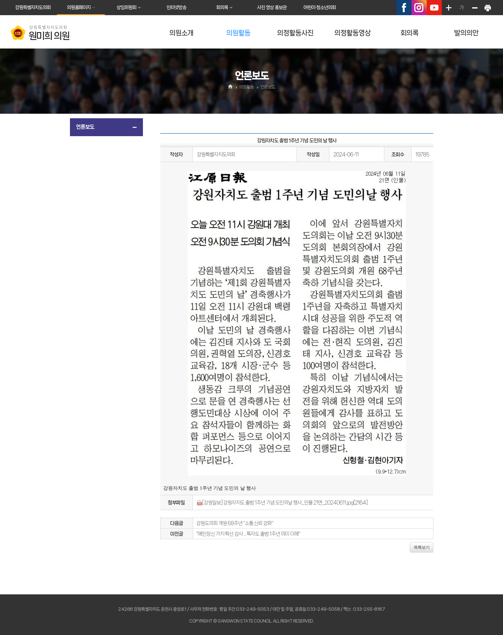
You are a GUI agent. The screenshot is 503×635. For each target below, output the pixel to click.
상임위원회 (126, 7)
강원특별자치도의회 (33, 7)
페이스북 (404, 7)
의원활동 (238, 33)
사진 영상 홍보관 (271, 7)
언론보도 (85, 126)
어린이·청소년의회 (319, 7)
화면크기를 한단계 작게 (474, 7)
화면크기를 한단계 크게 (448, 7)
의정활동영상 (352, 33)
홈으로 (230, 87)
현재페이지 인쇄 (487, 7)
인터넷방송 (176, 7)
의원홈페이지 (79, 7)
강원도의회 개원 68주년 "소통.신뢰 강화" (234, 523)
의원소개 (181, 33)
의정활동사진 (295, 33)
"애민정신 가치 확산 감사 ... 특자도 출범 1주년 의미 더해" (248, 533)
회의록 (222, 7)
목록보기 (421, 547)
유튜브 (434, 7)
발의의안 (466, 33)
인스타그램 (419, 7)
